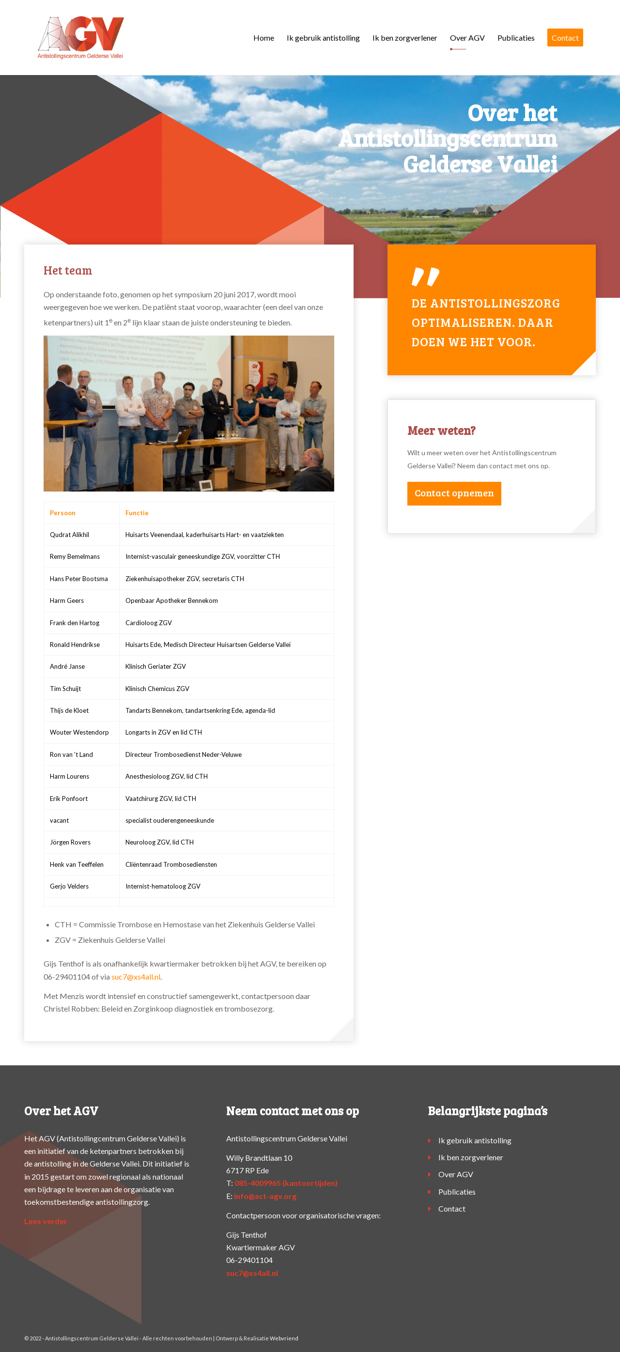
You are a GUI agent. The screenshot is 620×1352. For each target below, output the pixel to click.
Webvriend (284, 1338)
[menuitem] (263, 37)
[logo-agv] (80, 37)
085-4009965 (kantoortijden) (286, 1182)
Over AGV (455, 1174)
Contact (451, 1208)
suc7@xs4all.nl (135, 976)
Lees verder (45, 1221)
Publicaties (457, 1191)
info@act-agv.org (265, 1195)
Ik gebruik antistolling (475, 1140)
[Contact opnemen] (454, 494)
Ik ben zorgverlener (470, 1157)
